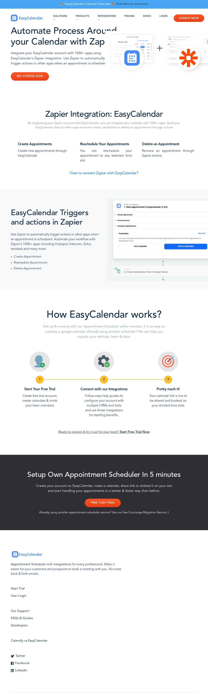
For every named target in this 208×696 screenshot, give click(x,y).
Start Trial (18, 588)
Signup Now (189, 18)
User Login (18, 596)
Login (163, 16)
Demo (147, 16)
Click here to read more (132, 4)
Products (82, 16)
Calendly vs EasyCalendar (29, 640)
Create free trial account (39, 396)
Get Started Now (30, 76)
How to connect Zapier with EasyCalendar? (104, 173)
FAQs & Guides (22, 618)
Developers (19, 625)
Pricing (129, 16)
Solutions (60, 16)
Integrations (107, 16)
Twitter (18, 656)
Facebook (20, 663)
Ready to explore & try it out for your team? (104, 432)
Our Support (20, 611)
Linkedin (19, 670)
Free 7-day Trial (103, 502)
